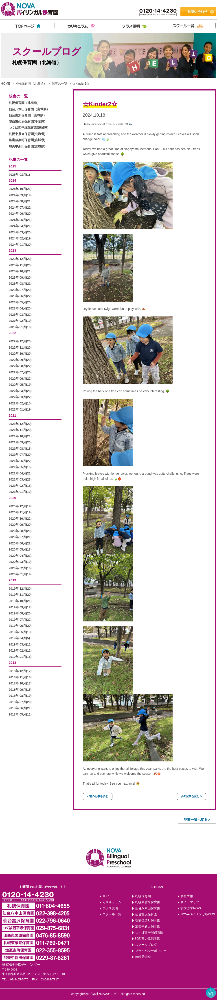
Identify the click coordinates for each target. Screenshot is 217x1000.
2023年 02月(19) (20, 321)
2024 (12, 180)
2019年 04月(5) (19, 638)
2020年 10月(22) (20, 518)
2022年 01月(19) (20, 409)
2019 (12, 580)
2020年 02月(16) (20, 568)
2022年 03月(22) (20, 397)
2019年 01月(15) (20, 657)
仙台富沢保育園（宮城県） (27, 115)
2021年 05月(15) (20, 467)
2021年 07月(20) (20, 454)
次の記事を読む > (191, 796)
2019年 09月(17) (20, 607)
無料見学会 (143, 957)
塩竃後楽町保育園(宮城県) (27, 140)
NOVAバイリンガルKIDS (197, 914)
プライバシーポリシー (151, 951)
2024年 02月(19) (20, 238)
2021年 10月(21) (20, 436)
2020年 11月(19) (20, 512)
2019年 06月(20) (20, 626)
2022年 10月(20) (20, 353)
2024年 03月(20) (20, 232)
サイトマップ (189, 902)
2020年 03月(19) (20, 562)
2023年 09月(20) (20, 277)
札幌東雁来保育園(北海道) (27, 134)
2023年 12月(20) (20, 259)
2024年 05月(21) (20, 220)
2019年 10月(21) (20, 601)
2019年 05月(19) (20, 632)
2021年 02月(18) (20, 486)
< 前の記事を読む (97, 796)
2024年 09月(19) (20, 195)
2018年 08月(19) (20, 696)
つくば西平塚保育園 (149, 932)
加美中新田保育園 (147, 926)
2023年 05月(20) (20, 302)
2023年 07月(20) (20, 290)
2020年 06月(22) (20, 543)
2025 (12, 166)
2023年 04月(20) (20, 308)
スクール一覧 (111, 914)
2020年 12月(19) (20, 506)
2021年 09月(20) (20, 442)
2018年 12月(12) (20, 671)
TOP (105, 896)
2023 (12, 250)
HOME (5, 83)
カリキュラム (111, 902)
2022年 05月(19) (20, 384)
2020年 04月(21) (20, 556)
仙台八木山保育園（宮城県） (29, 109)
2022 (12, 333)
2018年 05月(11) (20, 714)
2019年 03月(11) (20, 644)
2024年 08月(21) (20, 201)
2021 (12, 415)
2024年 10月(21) (20, 189)
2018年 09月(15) (20, 689)
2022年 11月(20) (20, 347)
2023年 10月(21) (20, 271)
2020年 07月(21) (20, 537)
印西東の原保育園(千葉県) (27, 121)
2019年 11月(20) (20, 594)
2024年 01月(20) (20, 244)
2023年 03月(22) (20, 314)
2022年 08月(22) (20, 366)
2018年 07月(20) (20, 702)
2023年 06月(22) (20, 296)
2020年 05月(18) (20, 549)
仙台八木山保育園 (147, 908)
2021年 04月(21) (20, 473)
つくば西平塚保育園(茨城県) (28, 127)
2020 (12, 498)
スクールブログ (146, 944)
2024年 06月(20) (20, 213)
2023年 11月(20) (20, 265)
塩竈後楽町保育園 (147, 920)
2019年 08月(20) (20, 613)
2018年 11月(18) (20, 677)
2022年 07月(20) (20, 372)
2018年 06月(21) (20, 708)
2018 (12, 662)
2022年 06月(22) (20, 378)
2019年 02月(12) (20, 650)
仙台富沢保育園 (146, 914)
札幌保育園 (143, 896)
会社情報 (186, 896)
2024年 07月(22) (20, 207)
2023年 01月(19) (20, 327)
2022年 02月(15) (20, 403)
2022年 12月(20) (20, 341)
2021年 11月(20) (20, 430)
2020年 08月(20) (20, 531)
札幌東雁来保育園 (147, 902)
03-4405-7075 (19, 979)
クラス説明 (110, 908)
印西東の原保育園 (147, 938)
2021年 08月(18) (20, 448)
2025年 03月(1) (19, 174)
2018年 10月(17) (20, 683)
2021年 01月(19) (20, 492)
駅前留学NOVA (191, 908)
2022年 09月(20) (20, 360)
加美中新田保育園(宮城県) (27, 146)
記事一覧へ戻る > (197, 820)
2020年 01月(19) (20, 574)
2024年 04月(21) (20, 226)
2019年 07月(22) (20, 619)
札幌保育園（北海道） (31, 83)
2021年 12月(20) (20, 424)
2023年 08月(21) (20, 283)
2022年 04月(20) (20, 391)
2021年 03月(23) (20, 479)
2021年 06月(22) (20, 461)
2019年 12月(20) (20, 588)
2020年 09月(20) (20, 524)
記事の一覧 (59, 83)
